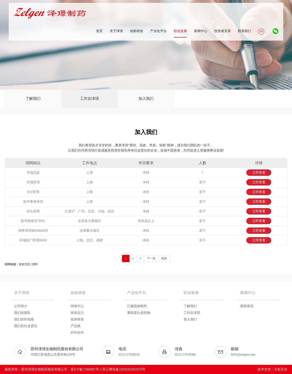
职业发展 (191, 293)
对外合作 (77, 332)
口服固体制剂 (137, 306)
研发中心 (77, 306)
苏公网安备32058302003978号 (123, 369)
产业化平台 (136, 293)
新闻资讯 (246, 306)
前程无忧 (24, 264)
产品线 (76, 326)
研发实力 (77, 313)
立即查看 (258, 172)
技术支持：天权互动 (272, 369)
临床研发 (77, 319)
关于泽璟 (21, 293)
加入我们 (146, 99)
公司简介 (20, 306)
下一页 (151, 258)
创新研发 (78, 293)
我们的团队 (22, 313)
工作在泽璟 (89, 99)
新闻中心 (247, 293)
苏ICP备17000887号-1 (86, 369)
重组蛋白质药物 (138, 313)
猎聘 (35, 264)
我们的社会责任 (25, 326)
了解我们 (33, 99)
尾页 (164, 258)
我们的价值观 (24, 319)
